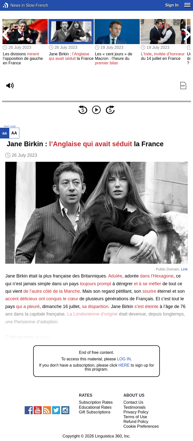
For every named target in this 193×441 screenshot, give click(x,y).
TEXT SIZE (10, 126)
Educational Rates (95, 407)
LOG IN (124, 359)
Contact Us (133, 402)
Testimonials (134, 407)
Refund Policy (135, 421)
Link (184, 269)
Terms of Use (135, 417)
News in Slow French (13, 5)
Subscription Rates (96, 402)
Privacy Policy (136, 412)
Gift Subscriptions (94, 412)
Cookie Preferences (141, 426)
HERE (123, 365)
